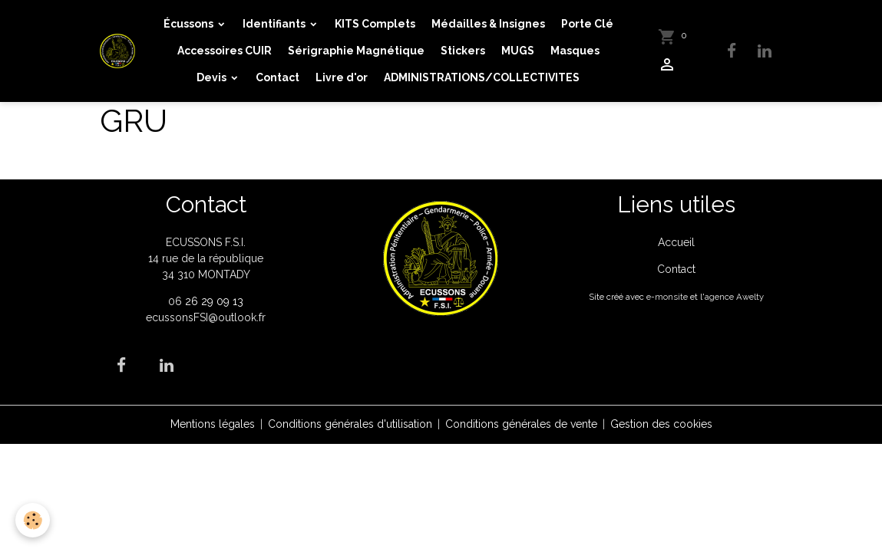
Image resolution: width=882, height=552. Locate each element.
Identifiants (275, 24)
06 (176, 301)
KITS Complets (375, 24)
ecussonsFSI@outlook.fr (206, 317)
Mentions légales (212, 424)
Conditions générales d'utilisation (350, 424)
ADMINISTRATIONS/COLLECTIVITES (482, 77)
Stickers (463, 50)
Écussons (190, 24)
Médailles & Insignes (488, 24)
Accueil (676, 242)
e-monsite (667, 296)
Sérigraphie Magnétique (356, 50)
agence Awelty (734, 296)
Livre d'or (341, 77)
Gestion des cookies (661, 424)
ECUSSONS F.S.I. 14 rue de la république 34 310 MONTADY (205, 258)
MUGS (517, 50)
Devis (213, 77)
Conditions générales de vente (521, 424)
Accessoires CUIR (224, 50)
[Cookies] (32, 520)
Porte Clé (587, 24)
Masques (575, 50)
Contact (277, 77)
